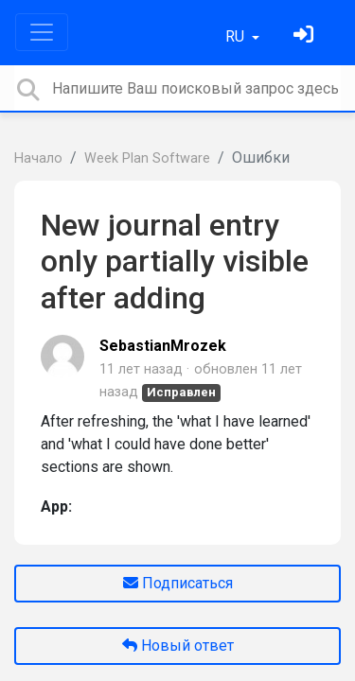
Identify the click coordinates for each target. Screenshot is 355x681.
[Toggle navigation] (41, 32)
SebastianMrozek (162, 346)
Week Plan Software (147, 158)
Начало (38, 158)
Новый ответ (178, 646)
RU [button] (236, 36)
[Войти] (306, 36)
